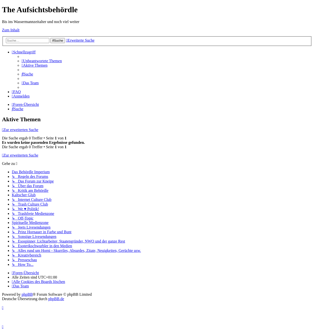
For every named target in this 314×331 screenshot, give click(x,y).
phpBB (27, 294)
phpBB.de (56, 299)
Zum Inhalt (11, 30)
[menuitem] (42, 61)
